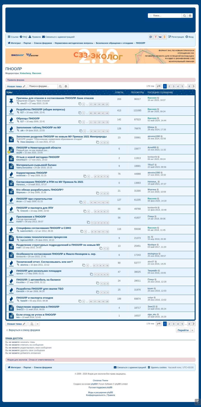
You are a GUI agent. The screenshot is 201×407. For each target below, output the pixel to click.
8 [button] (189, 86)
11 (91, 122)
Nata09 (23, 301)
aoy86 (19, 152)
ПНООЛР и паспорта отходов (34, 297)
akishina (24, 265)
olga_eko (152, 314)
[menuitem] (23, 37)
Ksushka (20, 282)
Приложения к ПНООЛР (31, 216)
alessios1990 (154, 136)
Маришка (21, 192)
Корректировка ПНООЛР (31, 172)
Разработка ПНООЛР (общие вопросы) (40, 109)
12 (95, 122)
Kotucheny (25, 73)
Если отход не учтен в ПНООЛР (36, 314)
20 (103, 104)
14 (103, 122)
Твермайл (152, 270)
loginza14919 (26, 240)
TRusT (151, 165)
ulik (22, 130)
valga (150, 297)
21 (107, 104)
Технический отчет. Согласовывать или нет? (44, 261)
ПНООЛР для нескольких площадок (38, 270)
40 (99, 113)
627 (22, 112)
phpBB (94, 384)
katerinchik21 (26, 231)
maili (18, 247)
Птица (151, 216)
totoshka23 (21, 160)
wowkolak (21, 175)
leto (18, 317)
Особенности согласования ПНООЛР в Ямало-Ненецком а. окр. (56, 254)
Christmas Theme (100, 381)
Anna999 (152, 147)
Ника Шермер (27, 142)
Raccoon (36, 73)
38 (91, 113)
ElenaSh (20, 291)
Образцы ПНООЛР (28, 118)
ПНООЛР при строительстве (34, 198)
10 (95, 131)
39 (95, 113)
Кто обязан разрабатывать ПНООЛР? (40, 189)
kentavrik (152, 157)
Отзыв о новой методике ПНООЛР (37, 157)
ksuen (150, 288)
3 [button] (173, 86)
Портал (27, 43)
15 (107, 122)
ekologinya (153, 254)
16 (91, 301)
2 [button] (169, 86)
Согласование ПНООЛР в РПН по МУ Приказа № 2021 (49, 181)
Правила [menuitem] (34, 36)
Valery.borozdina (24, 167)
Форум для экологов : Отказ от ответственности (30, 360)
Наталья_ (21, 184)
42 (107, 113)
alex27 (23, 103)
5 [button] (182, 86)
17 (91, 104)
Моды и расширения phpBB (100, 392)
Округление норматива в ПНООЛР (37, 306)
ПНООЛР (13, 69)
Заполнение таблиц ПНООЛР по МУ (38, 127)
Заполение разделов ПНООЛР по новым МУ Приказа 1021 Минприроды (61, 136)
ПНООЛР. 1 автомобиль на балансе (38, 279)
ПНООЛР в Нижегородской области (38, 147)
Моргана (152, 189)
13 (99, 122)
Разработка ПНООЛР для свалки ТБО (39, 288)
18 (95, 104)
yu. (149, 237)
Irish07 (19, 221)
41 (103, 113)
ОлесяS (24, 211)
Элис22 (20, 309)
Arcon (19, 201)
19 (99, 104)
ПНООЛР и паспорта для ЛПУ (34, 207)
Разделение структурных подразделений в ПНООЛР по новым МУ (58, 244)
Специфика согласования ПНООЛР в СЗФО (43, 228)
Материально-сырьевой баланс (36, 165)
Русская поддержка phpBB (100, 387)
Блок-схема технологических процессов (41, 237)
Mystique (152, 244)
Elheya (151, 127)
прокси (19, 273)
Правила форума (15, 80)
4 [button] (177, 86)
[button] (159, 86)
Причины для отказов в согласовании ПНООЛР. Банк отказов (55, 98)
